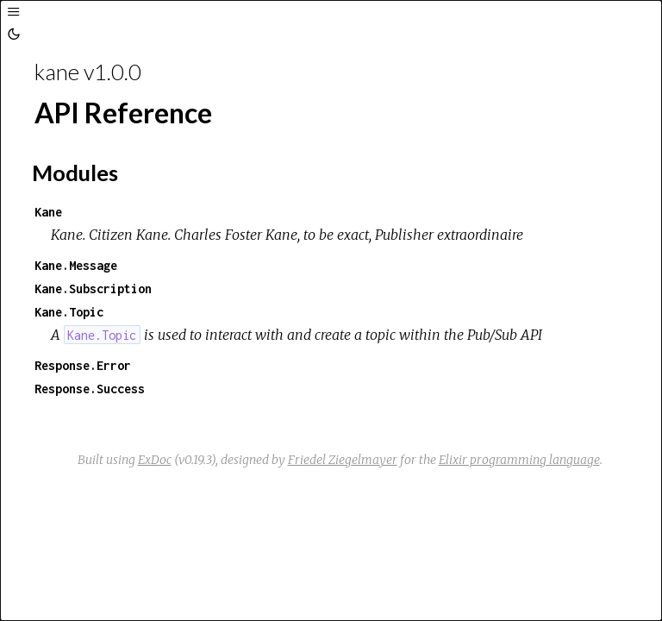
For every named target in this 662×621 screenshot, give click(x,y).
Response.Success (89, 388)
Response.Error (82, 365)
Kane (48, 211)
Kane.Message (75, 265)
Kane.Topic (68, 311)
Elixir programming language (519, 459)
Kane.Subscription (93, 288)
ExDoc (155, 459)
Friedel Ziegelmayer (342, 459)
